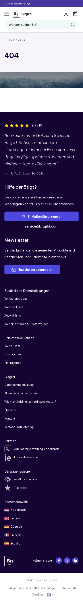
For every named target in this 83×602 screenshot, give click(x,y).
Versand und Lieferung (19, 427)
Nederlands (15, 510)
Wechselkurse (13, 307)
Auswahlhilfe (12, 315)
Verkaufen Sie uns (15, 298)
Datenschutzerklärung (19, 384)
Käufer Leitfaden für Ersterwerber (26, 324)
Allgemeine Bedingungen (21, 393)
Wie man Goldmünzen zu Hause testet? (30, 401)
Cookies (38, 594)
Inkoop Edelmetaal (21, 457)
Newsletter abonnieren (32, 269)
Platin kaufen (12, 362)
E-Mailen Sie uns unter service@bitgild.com (41, 221)
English (12, 518)
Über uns (10, 410)
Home (10, 40)
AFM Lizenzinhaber (21, 479)
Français (12, 535)
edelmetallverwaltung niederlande (32, 449)
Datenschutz (68, 588)
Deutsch (13, 526)
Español (12, 543)
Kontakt (9, 418)
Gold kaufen (12, 354)
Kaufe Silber (12, 346)
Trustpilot (15, 487)
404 (22, 40)
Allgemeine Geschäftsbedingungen (32, 588)
